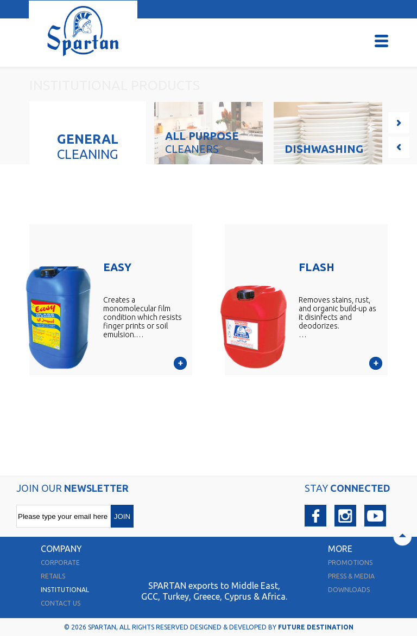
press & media (351, 576)
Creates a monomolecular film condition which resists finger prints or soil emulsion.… (142, 317)
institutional (65, 589)
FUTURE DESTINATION (315, 627)
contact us (60, 603)
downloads (349, 589)
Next (398, 122)
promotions (350, 562)
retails (53, 576)
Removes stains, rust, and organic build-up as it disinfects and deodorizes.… (337, 317)
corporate (60, 562)
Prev (398, 147)
